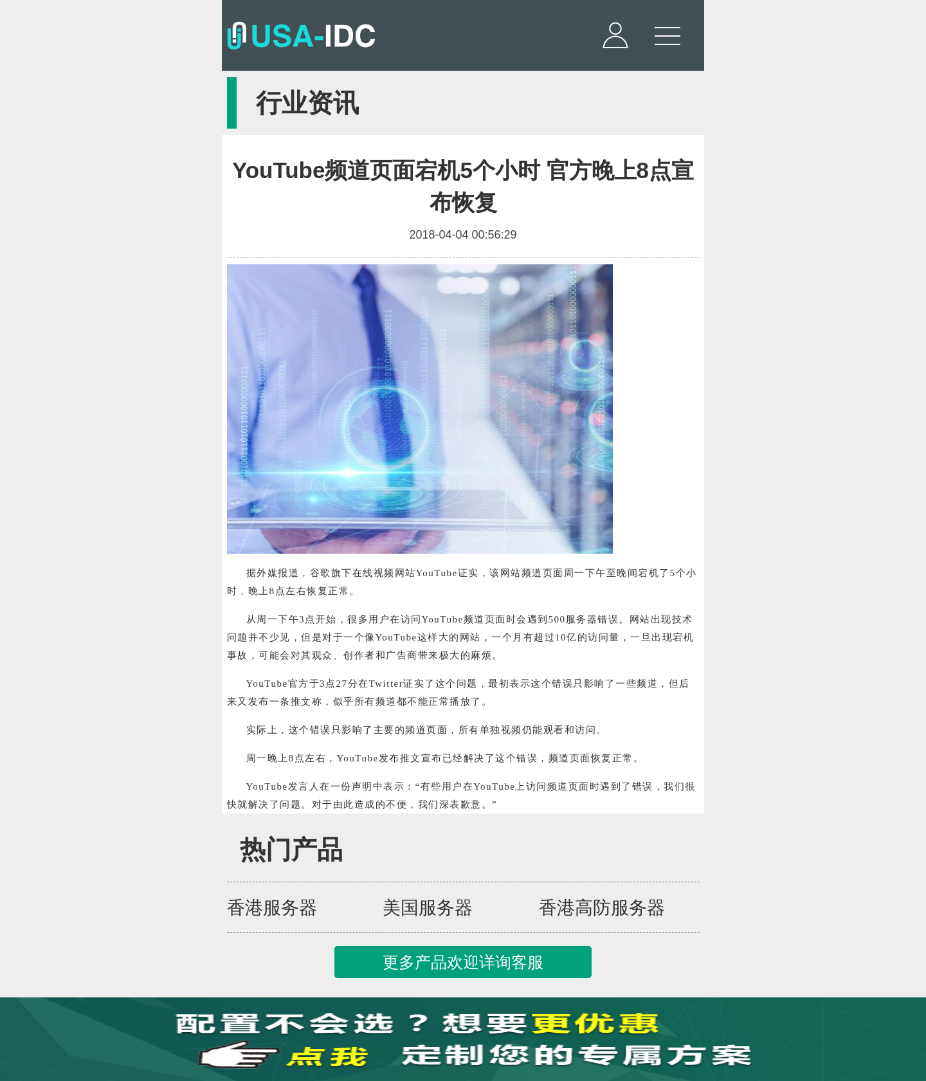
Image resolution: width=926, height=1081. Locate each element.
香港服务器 (272, 908)
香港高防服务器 (602, 908)
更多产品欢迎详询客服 (463, 962)
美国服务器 (428, 908)
